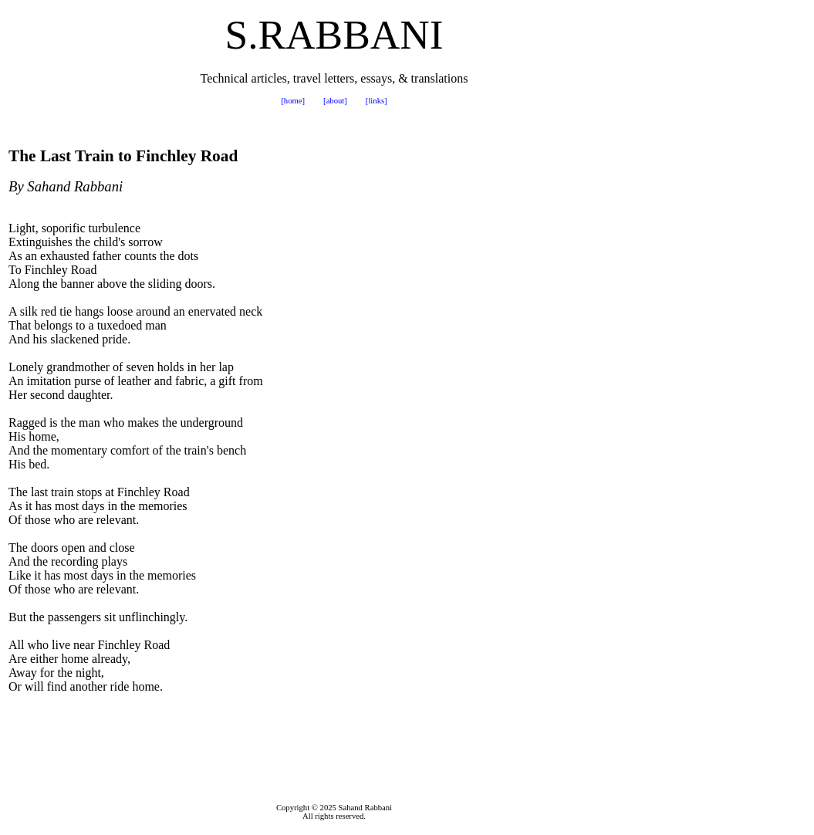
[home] (293, 100)
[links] (376, 100)
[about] (335, 100)
